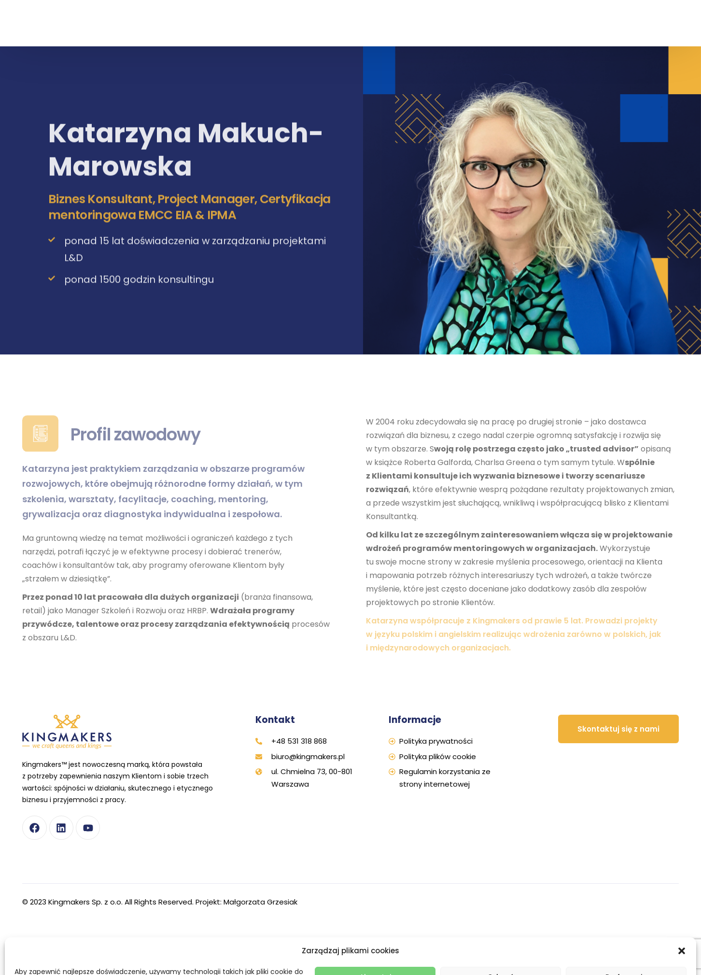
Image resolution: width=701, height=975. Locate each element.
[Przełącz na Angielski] (650, 33)
